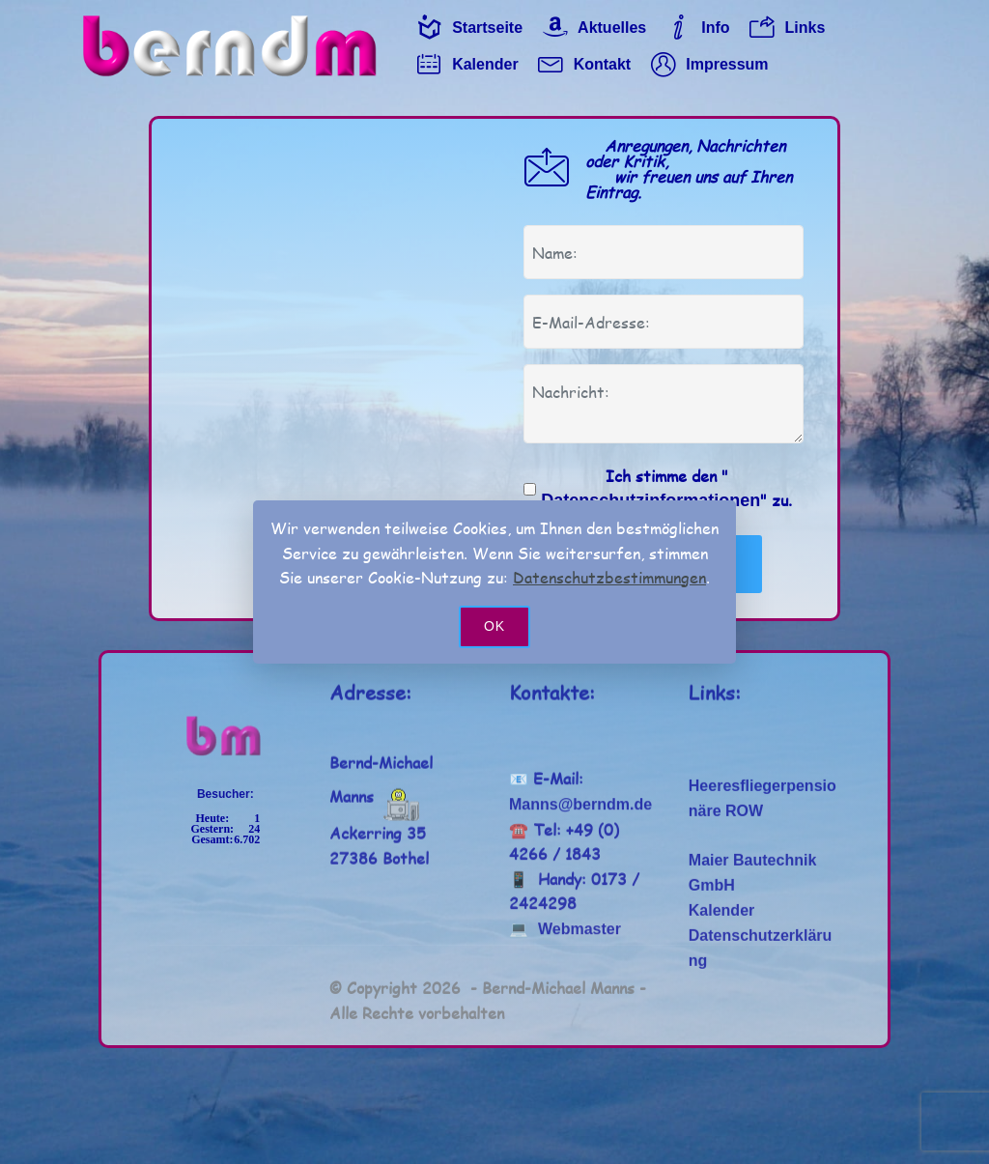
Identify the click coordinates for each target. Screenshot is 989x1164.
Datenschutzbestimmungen (609, 577)
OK (494, 626)
